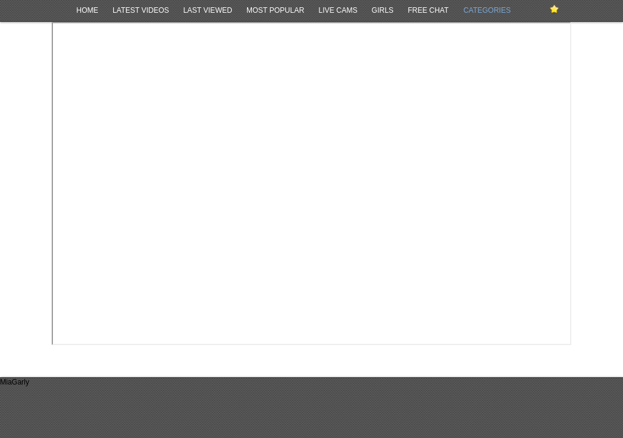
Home (88, 10)
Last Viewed (207, 10)
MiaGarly (14, 382)
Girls (383, 10)
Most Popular (275, 10)
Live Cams (337, 10)
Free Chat (428, 10)
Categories (487, 10)
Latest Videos (141, 10)
